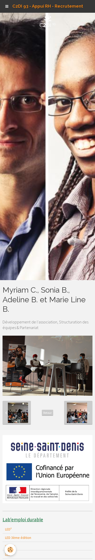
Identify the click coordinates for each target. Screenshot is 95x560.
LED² (8, 529)
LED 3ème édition (18, 537)
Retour (47, 413)
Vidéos (10, 546)
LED (7, 554)
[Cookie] (10, 549)
